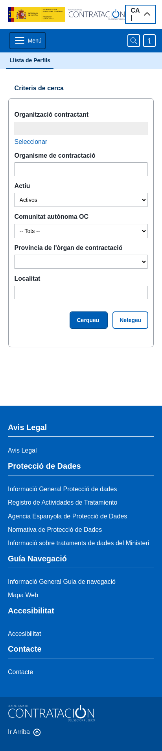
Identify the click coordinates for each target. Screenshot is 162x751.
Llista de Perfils (29, 60)
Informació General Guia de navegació (62, 581)
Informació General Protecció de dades (62, 489)
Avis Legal (22, 450)
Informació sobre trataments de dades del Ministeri (78, 543)
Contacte (20, 672)
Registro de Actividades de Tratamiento (62, 502)
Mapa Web (23, 595)
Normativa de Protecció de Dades (55, 529)
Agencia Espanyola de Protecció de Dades (67, 516)
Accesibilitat (24, 633)
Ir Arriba (19, 732)
